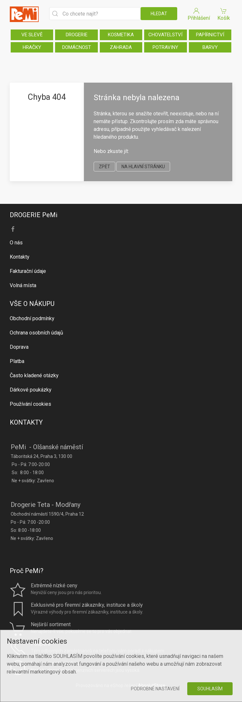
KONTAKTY (26, 422)
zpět (104, 166)
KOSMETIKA (121, 35)
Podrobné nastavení (155, 688)
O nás (16, 243)
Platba (17, 361)
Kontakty (19, 257)
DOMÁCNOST (76, 47)
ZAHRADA (121, 47)
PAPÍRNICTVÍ (210, 35)
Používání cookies (30, 404)
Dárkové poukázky (31, 390)
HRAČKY (32, 47)
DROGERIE (76, 35)
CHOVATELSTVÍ (165, 35)
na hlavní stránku (143, 166)
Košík (223, 13)
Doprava (19, 347)
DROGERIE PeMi (33, 215)
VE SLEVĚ (32, 35)
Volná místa (23, 285)
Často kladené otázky (34, 375)
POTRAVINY (165, 47)
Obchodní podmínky (32, 318)
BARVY (210, 47)
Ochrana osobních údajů (36, 333)
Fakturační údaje (28, 271)
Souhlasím (210, 688)
